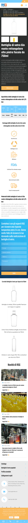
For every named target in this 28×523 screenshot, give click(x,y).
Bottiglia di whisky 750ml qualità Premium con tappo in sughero (14, 306)
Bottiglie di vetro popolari (8, 468)
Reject (11, 517)
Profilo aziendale (6, 472)
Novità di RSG (14, 365)
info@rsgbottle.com (9, 492)
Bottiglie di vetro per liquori (10, 11)
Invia (14, 273)
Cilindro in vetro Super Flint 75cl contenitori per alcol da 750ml (14, 356)
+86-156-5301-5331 (9, 499)
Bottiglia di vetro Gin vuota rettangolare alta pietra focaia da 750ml (14, 14)
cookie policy (15, 514)
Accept (16, 517)
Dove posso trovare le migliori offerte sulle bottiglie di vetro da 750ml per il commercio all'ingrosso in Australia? (12, 450)
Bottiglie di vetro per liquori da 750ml (13, 12)
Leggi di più (5, 390)
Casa (4, 9)
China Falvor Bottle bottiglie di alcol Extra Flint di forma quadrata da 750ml (14, 331)
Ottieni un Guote (9, 88)
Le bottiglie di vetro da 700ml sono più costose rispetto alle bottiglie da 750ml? (13, 386)
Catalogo (10, 9)
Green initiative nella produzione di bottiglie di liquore (13, 418)
